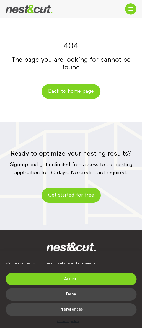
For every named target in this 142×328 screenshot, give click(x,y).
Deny (71, 294)
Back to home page (71, 91)
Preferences (71, 309)
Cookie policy (68, 321)
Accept (71, 279)
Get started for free (71, 195)
